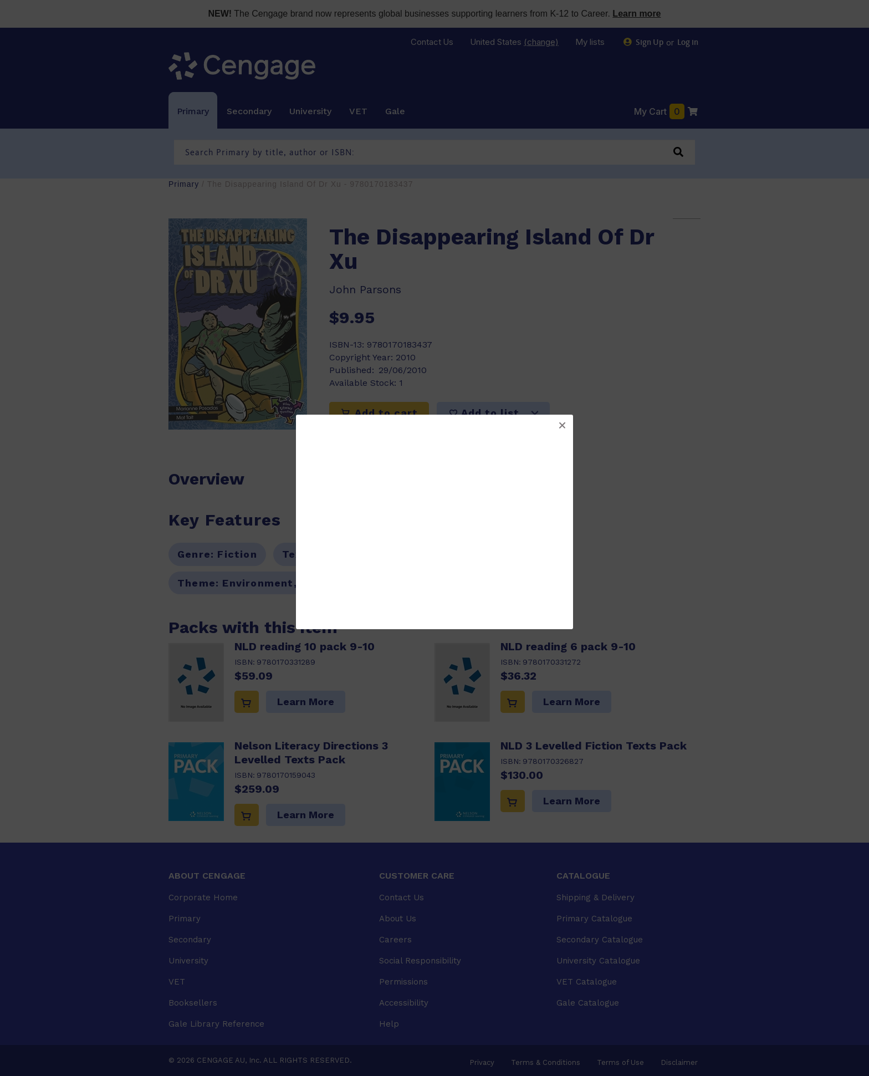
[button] (562, 425)
